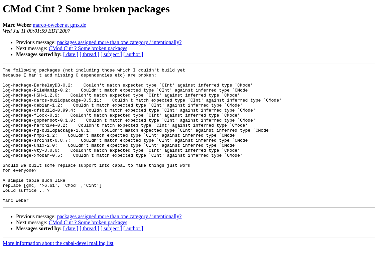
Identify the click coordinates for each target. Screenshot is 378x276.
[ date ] (70, 54)
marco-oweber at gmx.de (59, 25)
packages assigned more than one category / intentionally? (119, 42)
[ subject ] (111, 54)
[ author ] (133, 54)
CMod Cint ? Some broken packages (88, 48)
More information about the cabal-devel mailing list (58, 270)
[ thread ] (89, 54)
